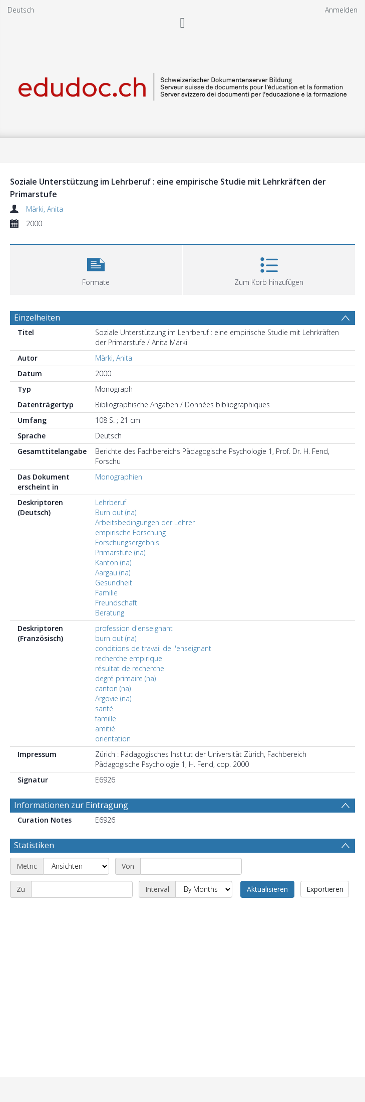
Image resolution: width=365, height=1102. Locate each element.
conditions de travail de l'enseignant (153, 648)
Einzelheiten (37, 317)
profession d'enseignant (134, 628)
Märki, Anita (44, 209)
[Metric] (76, 866)
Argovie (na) (113, 698)
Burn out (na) (115, 512)
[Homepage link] (182, 85)
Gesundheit (113, 582)
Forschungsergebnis (127, 542)
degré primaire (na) (125, 678)
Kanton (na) (113, 562)
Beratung (109, 612)
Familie (106, 592)
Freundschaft (116, 602)
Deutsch (21, 10)
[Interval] (203, 889)
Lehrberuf (110, 502)
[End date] (82, 889)
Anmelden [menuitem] (341, 10)
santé (104, 708)
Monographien (118, 477)
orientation (113, 738)
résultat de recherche (129, 668)
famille (105, 718)
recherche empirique (128, 658)
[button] (96, 268)
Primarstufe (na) (120, 552)
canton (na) (113, 688)
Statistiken (34, 845)
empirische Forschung (130, 532)
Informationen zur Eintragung (71, 805)
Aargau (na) (112, 572)
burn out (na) (115, 638)
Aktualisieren (267, 889)
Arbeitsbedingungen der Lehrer (145, 522)
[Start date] (191, 866)
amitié (105, 728)
